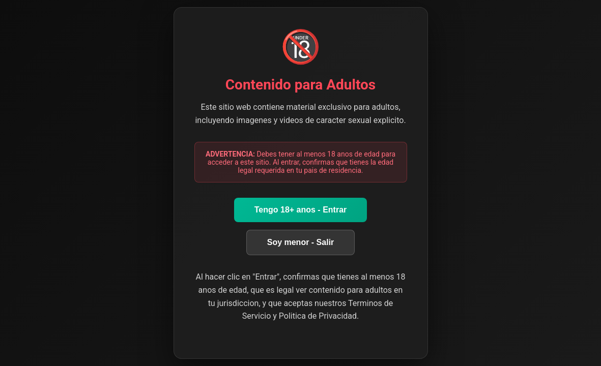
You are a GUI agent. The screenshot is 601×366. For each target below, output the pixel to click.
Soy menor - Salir (300, 242)
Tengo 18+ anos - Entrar (300, 209)
